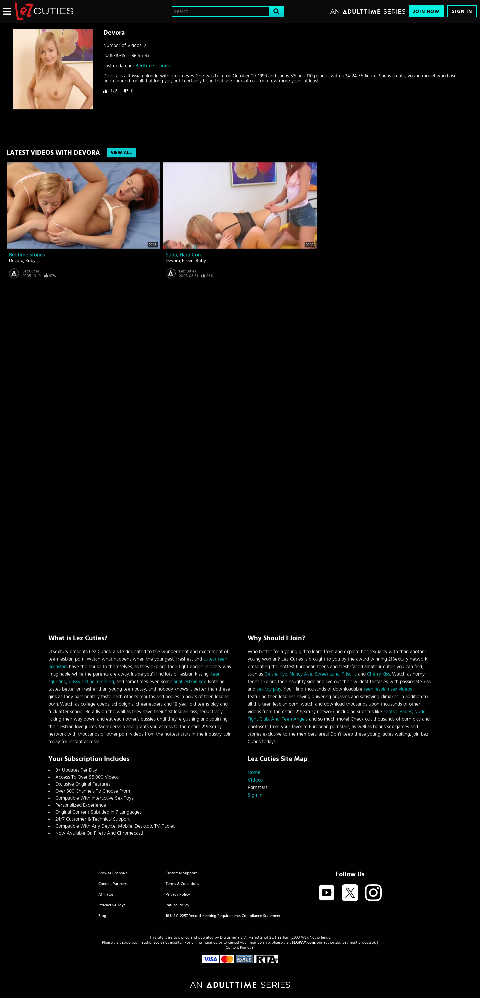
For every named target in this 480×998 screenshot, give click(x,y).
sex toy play (269, 689)
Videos (255, 780)
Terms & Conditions (182, 884)
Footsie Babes (397, 711)
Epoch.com (131, 942)
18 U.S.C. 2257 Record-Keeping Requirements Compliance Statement (223, 916)
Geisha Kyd (275, 674)
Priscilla (349, 674)
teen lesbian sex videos (388, 689)
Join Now (426, 11)
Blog (102, 916)
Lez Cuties (30, 271)
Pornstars (257, 787)
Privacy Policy (178, 894)
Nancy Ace (301, 674)
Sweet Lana (327, 674)
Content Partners (112, 884)
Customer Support (181, 873)
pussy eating (82, 681)
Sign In (462, 11)
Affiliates (105, 894)
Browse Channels (112, 873)
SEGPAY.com (303, 942)
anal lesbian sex (190, 681)
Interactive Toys (111, 905)
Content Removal (240, 947)
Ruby (30, 260)
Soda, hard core (184, 254)
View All (121, 152)
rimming (105, 681)
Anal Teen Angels (289, 719)
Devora (16, 260)
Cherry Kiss (378, 674)
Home (254, 772)
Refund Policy (177, 905)
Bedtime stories (152, 65)
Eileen (188, 260)
